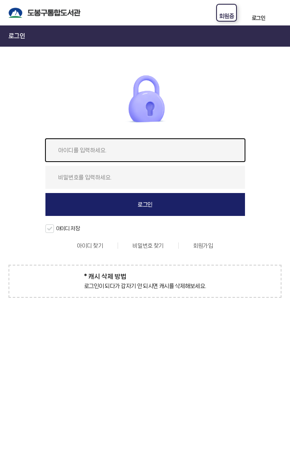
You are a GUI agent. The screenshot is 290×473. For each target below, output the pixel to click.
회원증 (226, 16)
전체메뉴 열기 (277, 12)
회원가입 (203, 246)
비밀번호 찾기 (147, 246)
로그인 (258, 18)
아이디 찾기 (90, 246)
